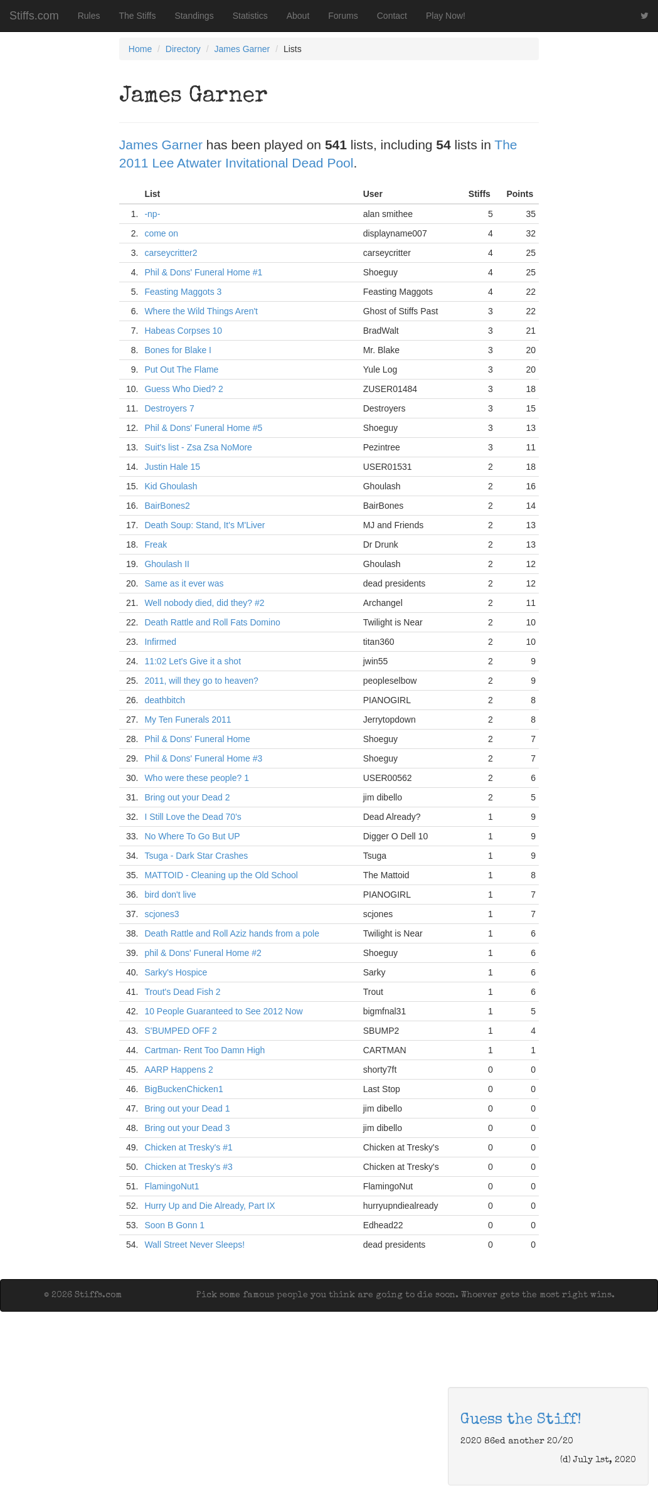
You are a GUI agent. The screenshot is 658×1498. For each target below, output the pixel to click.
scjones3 (161, 914)
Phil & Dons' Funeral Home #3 (203, 758)
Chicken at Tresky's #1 (188, 1147)
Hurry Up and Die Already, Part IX (209, 1206)
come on (161, 233)
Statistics (250, 16)
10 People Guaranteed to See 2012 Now (223, 1011)
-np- (152, 214)
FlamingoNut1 (171, 1186)
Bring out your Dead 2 (187, 797)
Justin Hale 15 (172, 467)
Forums (343, 16)
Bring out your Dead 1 (187, 1108)
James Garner (242, 49)
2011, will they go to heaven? (201, 681)
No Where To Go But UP (192, 836)
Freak (155, 544)
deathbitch (164, 700)
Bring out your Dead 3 (187, 1128)
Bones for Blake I (177, 350)
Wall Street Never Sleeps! (194, 1245)
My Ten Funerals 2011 (187, 719)
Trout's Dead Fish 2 (182, 992)
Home (140, 49)
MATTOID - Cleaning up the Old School (221, 875)
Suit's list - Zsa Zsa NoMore (198, 447)
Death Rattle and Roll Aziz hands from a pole (231, 933)
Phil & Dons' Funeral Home (197, 739)
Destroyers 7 (169, 408)
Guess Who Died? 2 (183, 389)
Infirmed (160, 642)
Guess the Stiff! (520, 1420)
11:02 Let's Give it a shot (192, 661)
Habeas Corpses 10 (183, 331)
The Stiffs (137, 16)
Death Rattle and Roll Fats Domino (212, 622)
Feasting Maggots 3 (182, 292)
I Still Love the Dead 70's (192, 817)
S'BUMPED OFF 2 (180, 1031)
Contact (392, 16)
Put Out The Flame (181, 369)
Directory (183, 49)
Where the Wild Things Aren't (201, 311)
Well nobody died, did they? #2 (204, 603)
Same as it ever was (183, 583)
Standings (193, 16)
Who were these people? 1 (196, 778)
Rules (89, 16)
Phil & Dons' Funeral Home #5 (203, 428)
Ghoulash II (166, 564)
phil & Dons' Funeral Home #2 (202, 953)
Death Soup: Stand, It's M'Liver (204, 525)
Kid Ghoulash (170, 486)
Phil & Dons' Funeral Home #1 (203, 272)
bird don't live (170, 895)
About (298, 16)
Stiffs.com (34, 15)
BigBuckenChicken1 (183, 1089)
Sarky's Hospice (175, 972)
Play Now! (445, 16)
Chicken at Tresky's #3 (188, 1167)
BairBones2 (166, 506)
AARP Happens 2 (178, 1070)
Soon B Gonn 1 (174, 1225)
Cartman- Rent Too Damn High (204, 1050)
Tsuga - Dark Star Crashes (196, 856)
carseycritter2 (170, 253)
